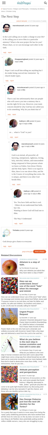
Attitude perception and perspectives (29, 370)
